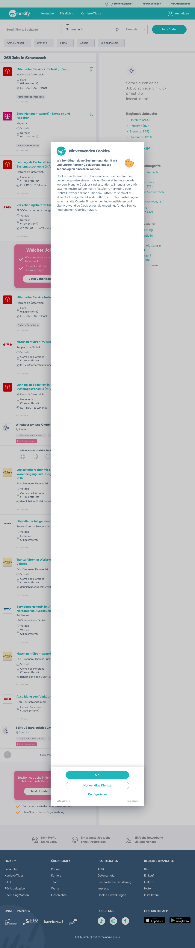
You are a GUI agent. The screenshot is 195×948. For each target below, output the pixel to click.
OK (97, 775)
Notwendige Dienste (97, 785)
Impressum (132, 801)
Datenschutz (63, 801)
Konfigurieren (97, 794)
